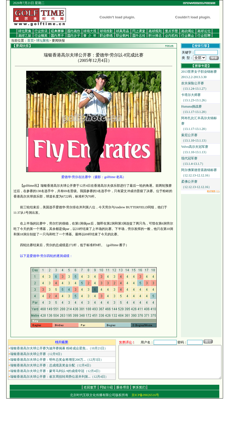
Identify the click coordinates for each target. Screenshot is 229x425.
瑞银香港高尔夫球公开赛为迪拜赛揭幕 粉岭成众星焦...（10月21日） (53, 348)
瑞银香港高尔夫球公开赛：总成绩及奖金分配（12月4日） (45, 365)
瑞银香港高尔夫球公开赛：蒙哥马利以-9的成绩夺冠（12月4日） (50, 371)
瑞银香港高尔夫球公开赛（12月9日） (31, 354)
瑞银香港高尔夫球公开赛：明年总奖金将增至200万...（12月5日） (50, 360)
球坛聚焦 (36, 40)
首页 (24, 40)
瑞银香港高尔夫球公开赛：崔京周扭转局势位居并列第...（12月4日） (53, 377)
